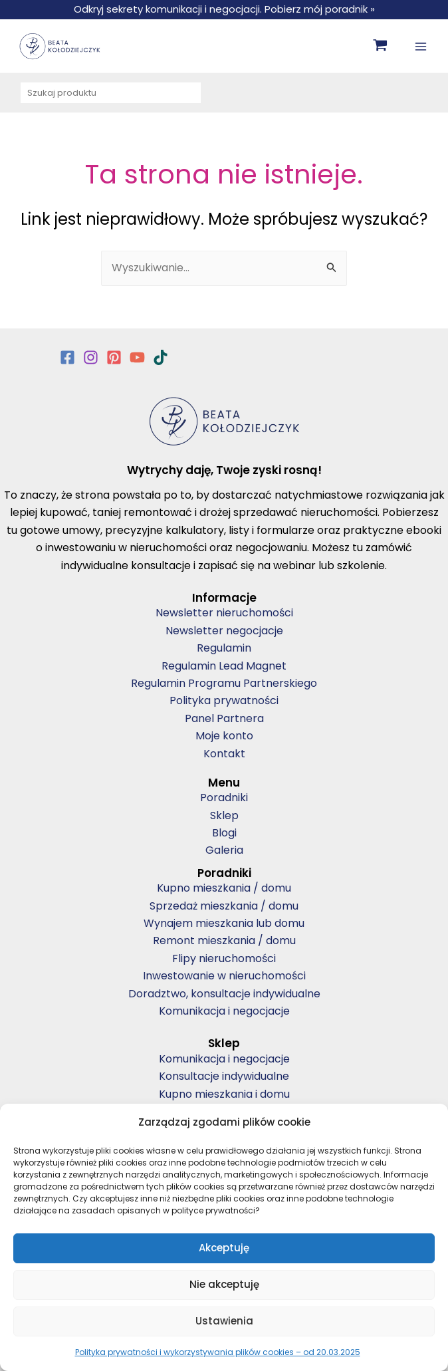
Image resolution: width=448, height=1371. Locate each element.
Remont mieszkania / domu (224, 940)
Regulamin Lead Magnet (224, 666)
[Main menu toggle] (421, 46)
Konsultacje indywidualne (224, 1076)
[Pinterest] (114, 357)
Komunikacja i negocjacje (224, 1011)
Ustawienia (224, 1321)
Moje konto (224, 735)
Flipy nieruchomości (224, 958)
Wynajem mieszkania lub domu (224, 923)
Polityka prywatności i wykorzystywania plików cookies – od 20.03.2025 (217, 1352)
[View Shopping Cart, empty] (380, 46)
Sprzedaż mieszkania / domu (224, 906)
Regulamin (224, 648)
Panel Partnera (224, 718)
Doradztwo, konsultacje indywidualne (224, 993)
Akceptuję (224, 1248)
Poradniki (224, 797)
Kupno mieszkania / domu (224, 888)
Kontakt (224, 753)
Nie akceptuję (224, 1284)
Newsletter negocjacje (224, 630)
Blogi (224, 832)
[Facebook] (67, 357)
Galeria (224, 850)
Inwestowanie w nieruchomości (224, 975)
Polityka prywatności (224, 700)
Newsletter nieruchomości (224, 612)
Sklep (224, 815)
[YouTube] (137, 357)
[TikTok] (160, 357)
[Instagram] (90, 357)
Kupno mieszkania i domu (224, 1094)
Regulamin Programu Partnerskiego (224, 683)
